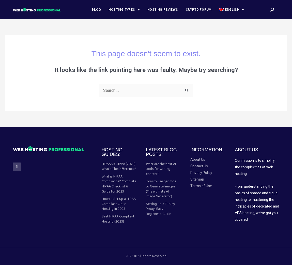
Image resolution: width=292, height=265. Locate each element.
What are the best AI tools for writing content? (161, 169)
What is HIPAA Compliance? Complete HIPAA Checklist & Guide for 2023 (119, 184)
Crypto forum (199, 9)
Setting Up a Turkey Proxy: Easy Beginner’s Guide (160, 209)
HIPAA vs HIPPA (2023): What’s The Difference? (119, 166)
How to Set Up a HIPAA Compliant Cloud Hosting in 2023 (119, 204)
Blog (96, 9)
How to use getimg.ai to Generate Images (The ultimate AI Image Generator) (161, 189)
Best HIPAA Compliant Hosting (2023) (118, 219)
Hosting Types (124, 9)
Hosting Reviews (162, 9)
